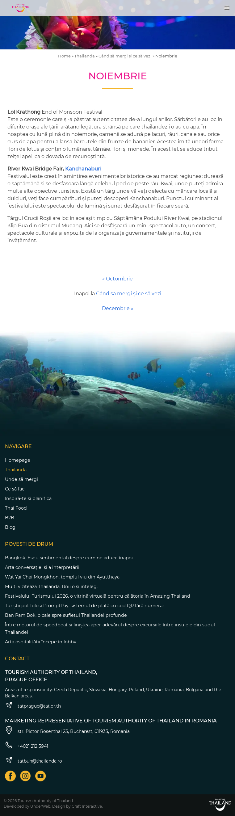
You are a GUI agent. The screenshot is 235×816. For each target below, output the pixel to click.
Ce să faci (15, 489)
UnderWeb (40, 806)
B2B (9, 517)
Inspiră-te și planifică (28, 498)
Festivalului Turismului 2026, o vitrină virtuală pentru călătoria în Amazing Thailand (97, 596)
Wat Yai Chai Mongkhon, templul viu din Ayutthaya (62, 577)
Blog (10, 527)
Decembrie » (117, 308)
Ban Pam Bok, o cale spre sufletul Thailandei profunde (66, 615)
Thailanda (84, 55)
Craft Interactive (87, 806)
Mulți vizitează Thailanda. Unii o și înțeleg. (51, 586)
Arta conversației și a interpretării (42, 567)
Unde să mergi (21, 479)
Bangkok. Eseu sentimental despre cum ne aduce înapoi (69, 558)
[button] (227, 8)
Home (64, 55)
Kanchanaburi (83, 169)
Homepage (17, 460)
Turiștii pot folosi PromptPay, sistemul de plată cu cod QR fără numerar (84, 605)
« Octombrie (117, 279)
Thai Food (16, 508)
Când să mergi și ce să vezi (125, 55)
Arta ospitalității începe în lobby (40, 642)
